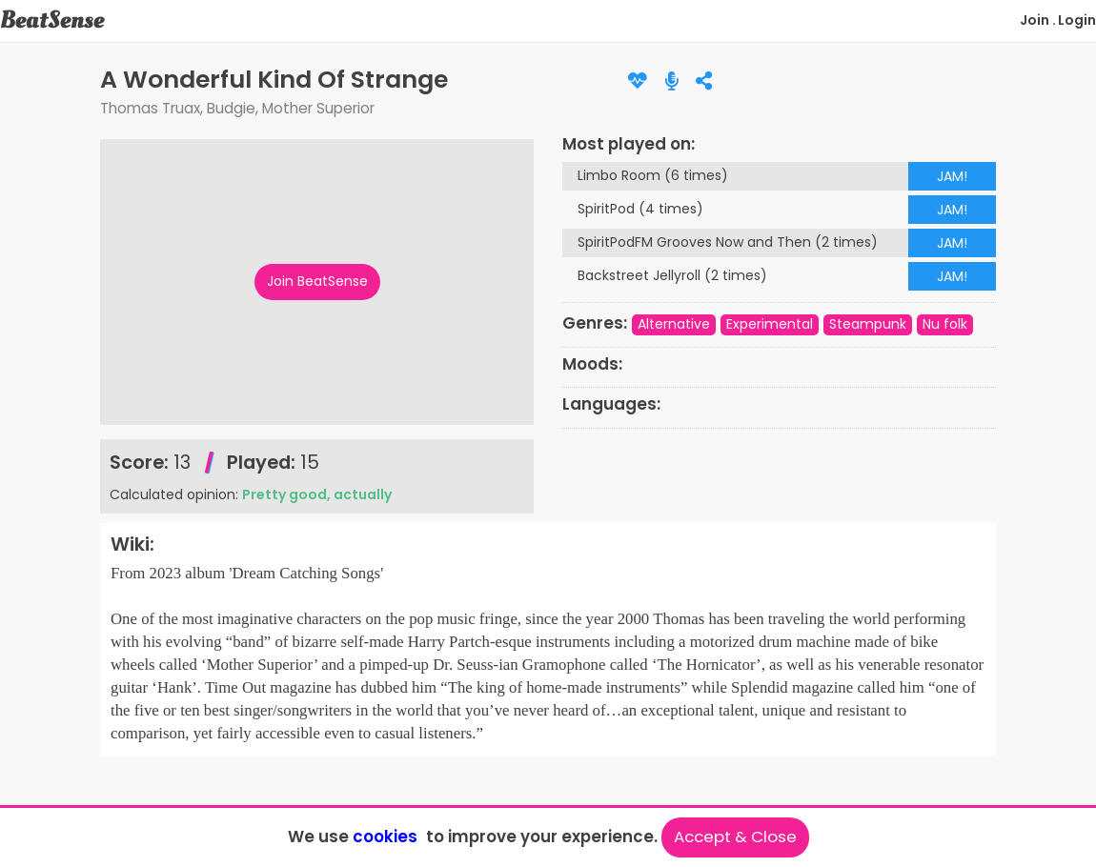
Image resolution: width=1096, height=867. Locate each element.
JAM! (952, 176)
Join (1034, 20)
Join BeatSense (317, 281)
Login (1077, 20)
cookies (385, 836)
